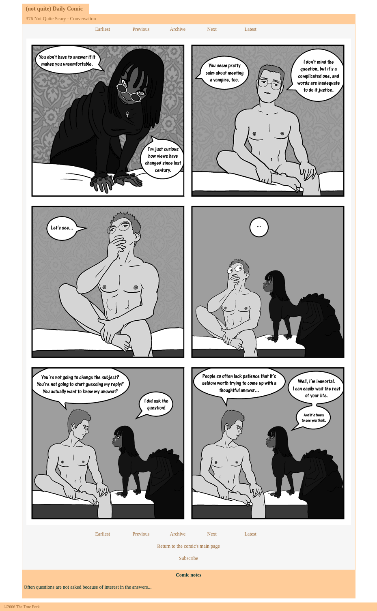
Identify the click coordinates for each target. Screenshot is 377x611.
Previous (141, 29)
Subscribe (188, 558)
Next (212, 29)
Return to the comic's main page (188, 546)
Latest (250, 29)
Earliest (102, 29)
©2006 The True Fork (22, 607)
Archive (178, 29)
